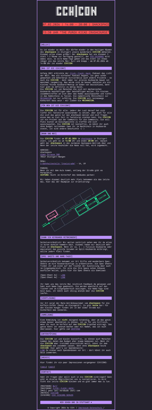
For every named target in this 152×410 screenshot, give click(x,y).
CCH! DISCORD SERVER (62, 395)
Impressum (84, 408)
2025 (51, 367)
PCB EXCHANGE (97, 56)
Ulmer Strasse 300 (50, 154)
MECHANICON (46, 98)
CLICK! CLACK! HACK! (63, 388)
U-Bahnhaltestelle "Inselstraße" (57, 163)
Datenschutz (96, 408)
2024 (43, 367)
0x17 (55, 386)
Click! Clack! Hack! (80, 73)
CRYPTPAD (75, 329)
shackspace (86, 138)
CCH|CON (54, 393)
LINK (63, 275)
